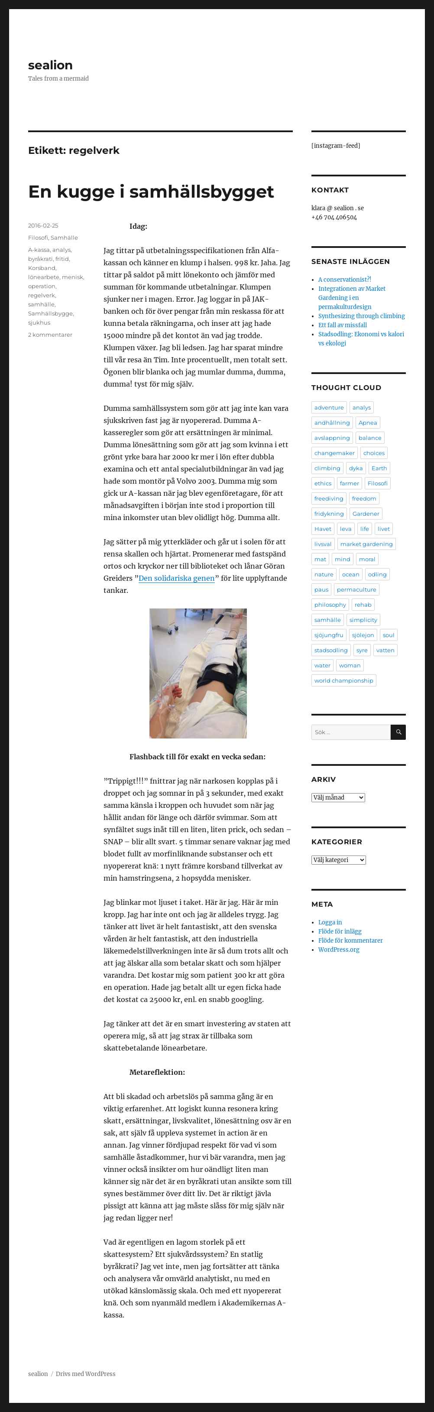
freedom (364, 498)
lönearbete (43, 276)
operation (41, 286)
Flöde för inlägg (340, 931)
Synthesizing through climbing (361, 316)
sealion (50, 65)
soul (389, 634)
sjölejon (363, 634)
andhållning (332, 422)
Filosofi (38, 237)
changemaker (334, 452)
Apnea (368, 422)
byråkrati (40, 258)
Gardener (366, 513)
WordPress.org (339, 949)
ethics (322, 483)
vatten (385, 650)
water (322, 665)
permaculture (356, 589)
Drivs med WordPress (86, 1374)
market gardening (366, 543)
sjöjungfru (328, 634)
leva (346, 528)
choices (374, 452)
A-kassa (39, 249)
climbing (327, 468)
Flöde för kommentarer (350, 940)
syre (362, 650)
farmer (349, 483)
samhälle (41, 304)
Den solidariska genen (177, 578)
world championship (343, 680)
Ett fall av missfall (342, 325)
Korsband (41, 267)
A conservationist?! (345, 279)
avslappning (332, 437)
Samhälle (64, 237)
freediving (328, 498)
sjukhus (39, 322)
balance (370, 437)
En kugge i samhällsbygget (151, 191)
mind (342, 559)
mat (320, 559)
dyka (356, 468)
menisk (72, 276)
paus (321, 589)
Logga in (330, 922)
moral (367, 559)
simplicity (363, 619)
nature (324, 574)
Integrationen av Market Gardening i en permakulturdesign (351, 298)
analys (61, 249)
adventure (329, 407)
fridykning (329, 513)
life (364, 528)
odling (377, 574)
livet (384, 528)
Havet (322, 528)
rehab (363, 604)
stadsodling (331, 650)
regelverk (41, 295)
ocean (351, 574)
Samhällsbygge (50, 313)
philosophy (330, 604)
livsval (323, 543)
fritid (62, 258)
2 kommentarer (50, 334)
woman (350, 665)
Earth (379, 468)
